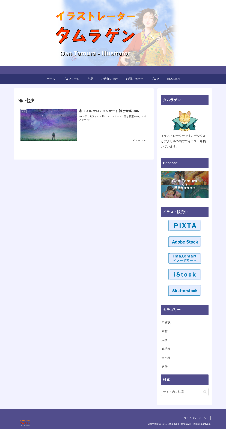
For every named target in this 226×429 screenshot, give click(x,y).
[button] (205, 392)
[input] (185, 392)
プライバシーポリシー (196, 418)
